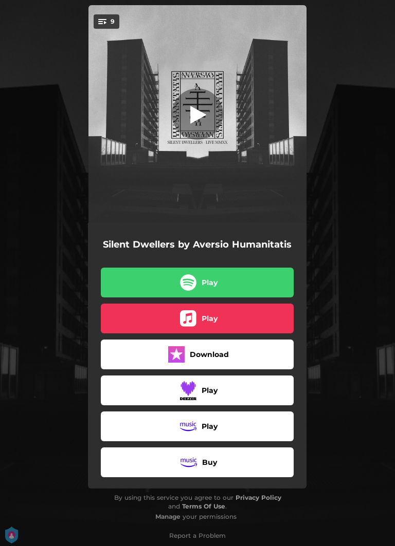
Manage (168, 516)
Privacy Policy (258, 497)
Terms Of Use (203, 506)
